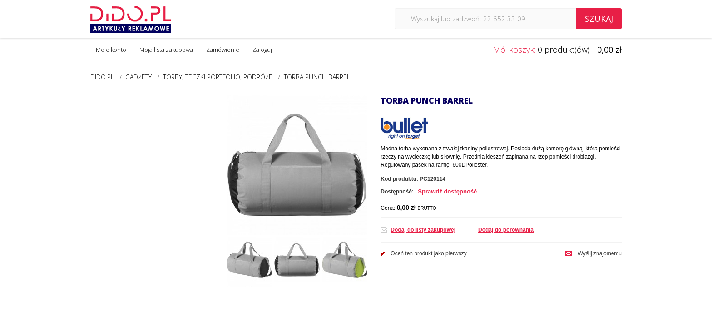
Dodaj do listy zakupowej (423, 230)
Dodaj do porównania (506, 230)
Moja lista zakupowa (166, 49)
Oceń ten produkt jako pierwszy (428, 253)
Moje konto (111, 49)
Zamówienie (222, 49)
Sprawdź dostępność (447, 191)
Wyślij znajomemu (600, 253)
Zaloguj (262, 49)
